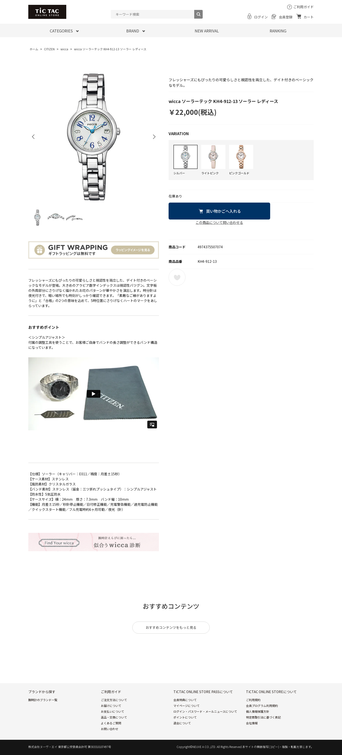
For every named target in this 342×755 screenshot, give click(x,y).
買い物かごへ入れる (223, 211)
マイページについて (186, 706)
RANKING (278, 31)
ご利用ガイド (303, 6)
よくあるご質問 (111, 723)
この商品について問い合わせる (219, 222)
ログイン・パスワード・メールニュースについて (205, 711)
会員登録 (285, 17)
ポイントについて (185, 717)
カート (309, 17)
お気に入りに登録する (177, 277)
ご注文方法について (114, 700)
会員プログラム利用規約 (262, 706)
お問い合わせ (109, 729)
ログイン (261, 17)
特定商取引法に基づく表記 (263, 717)
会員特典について (185, 700)
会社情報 (252, 723)
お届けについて (111, 706)
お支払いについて (112, 711)
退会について (182, 723)
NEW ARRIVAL (207, 31)
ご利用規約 (253, 700)
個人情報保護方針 (257, 711)
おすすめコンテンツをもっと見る (171, 627)
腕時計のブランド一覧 (42, 700)
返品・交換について (114, 717)
